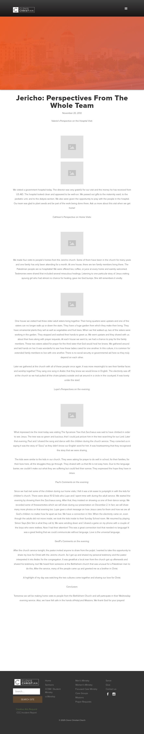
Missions (79, 697)
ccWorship (50, 696)
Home (48, 680)
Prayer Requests (83, 701)
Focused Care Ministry (86, 689)
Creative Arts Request (26, 709)
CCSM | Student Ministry (53, 691)
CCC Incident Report (27, 712)
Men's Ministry (82, 680)
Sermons (49, 684)
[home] (24, 8)
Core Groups (81, 693)
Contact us (111, 689)
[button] (126, 8)
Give (108, 684)
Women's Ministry (83, 684)
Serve (108, 680)
